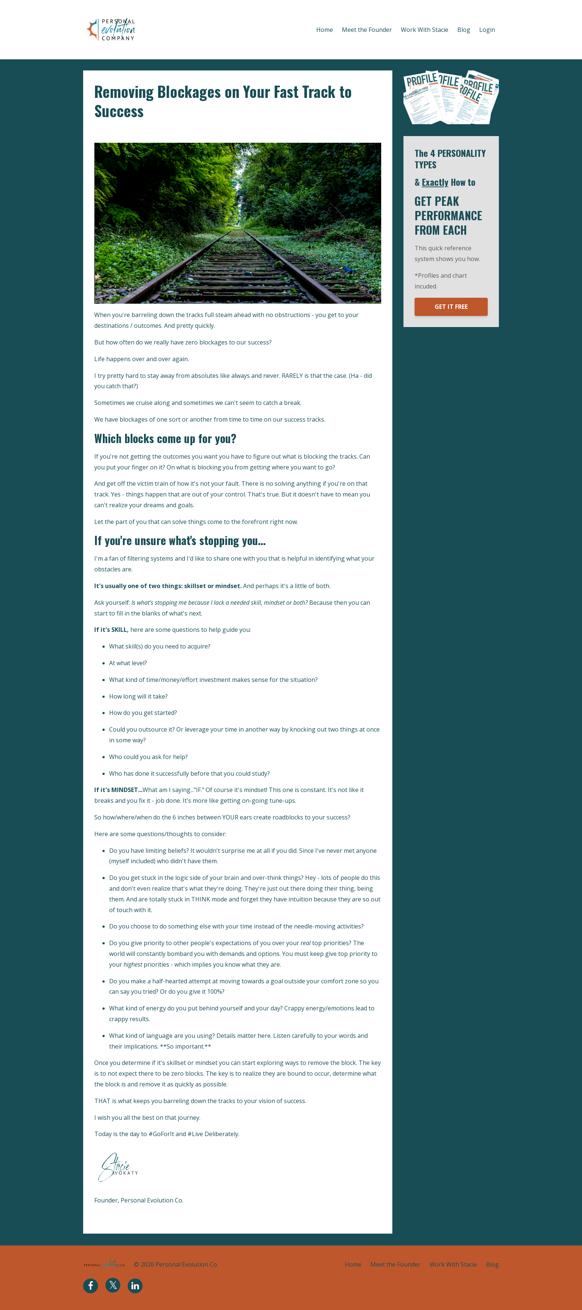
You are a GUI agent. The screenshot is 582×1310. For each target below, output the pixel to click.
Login (487, 30)
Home (324, 30)
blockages (108, 131)
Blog (463, 30)
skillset (161, 131)
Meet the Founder (367, 30)
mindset (137, 131)
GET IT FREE (451, 307)
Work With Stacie (424, 30)
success (185, 131)
